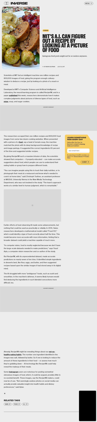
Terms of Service (78, 156)
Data (6, 404)
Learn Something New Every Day (76, 138)
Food (16, 404)
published (13, 95)
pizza (6, 101)
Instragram (13, 372)
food (21, 142)
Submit (84, 162)
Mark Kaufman (50, 66)
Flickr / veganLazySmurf (8, 68)
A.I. (24, 404)
